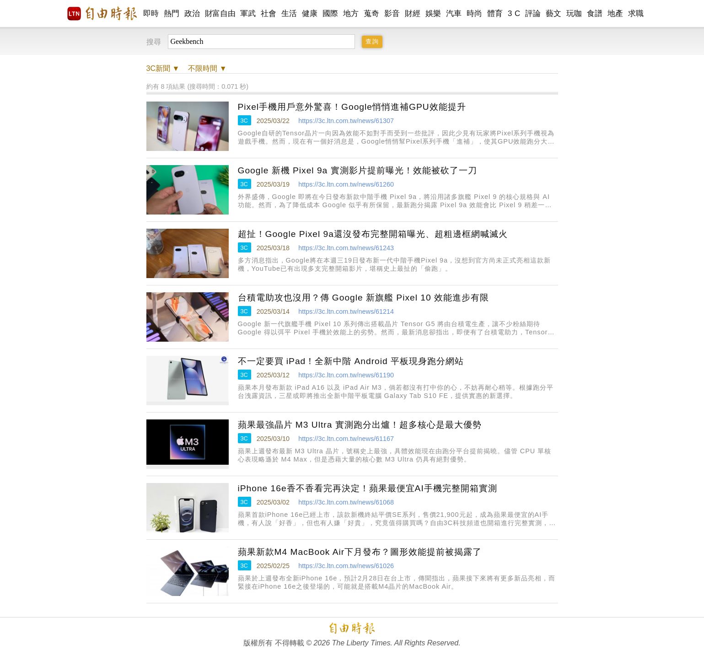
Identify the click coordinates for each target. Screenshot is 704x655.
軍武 (248, 13)
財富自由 (220, 13)
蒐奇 (372, 13)
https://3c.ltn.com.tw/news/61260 (346, 184)
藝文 (554, 13)
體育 (495, 13)
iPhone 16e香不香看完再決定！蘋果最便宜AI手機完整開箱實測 (367, 488)
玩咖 (574, 13)
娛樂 (433, 13)
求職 (636, 13)
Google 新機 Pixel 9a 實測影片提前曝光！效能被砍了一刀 (357, 170)
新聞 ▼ (163, 68)
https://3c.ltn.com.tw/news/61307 (346, 120)
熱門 (172, 13)
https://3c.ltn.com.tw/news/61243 (346, 248)
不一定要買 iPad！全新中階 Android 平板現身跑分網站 (351, 361)
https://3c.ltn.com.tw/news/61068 (346, 502)
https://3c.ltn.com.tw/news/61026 (346, 565)
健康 (310, 13)
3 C (514, 13)
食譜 (595, 13)
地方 (351, 13)
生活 (289, 13)
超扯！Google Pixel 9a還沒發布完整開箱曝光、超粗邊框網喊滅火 (373, 234)
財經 (413, 13)
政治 (192, 13)
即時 (151, 13)
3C (244, 120)
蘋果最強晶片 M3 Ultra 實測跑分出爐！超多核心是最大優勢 (360, 425)
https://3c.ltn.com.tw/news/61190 (346, 375)
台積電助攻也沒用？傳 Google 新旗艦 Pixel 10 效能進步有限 (363, 297)
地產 (615, 13)
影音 (392, 13)
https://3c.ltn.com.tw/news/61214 (346, 311)
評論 (533, 13)
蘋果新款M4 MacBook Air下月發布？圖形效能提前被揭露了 (360, 552)
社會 (269, 13)
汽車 (454, 13)
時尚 (475, 13)
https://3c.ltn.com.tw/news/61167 (346, 438)
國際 (330, 13)
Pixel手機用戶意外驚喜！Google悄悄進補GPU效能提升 (352, 107)
